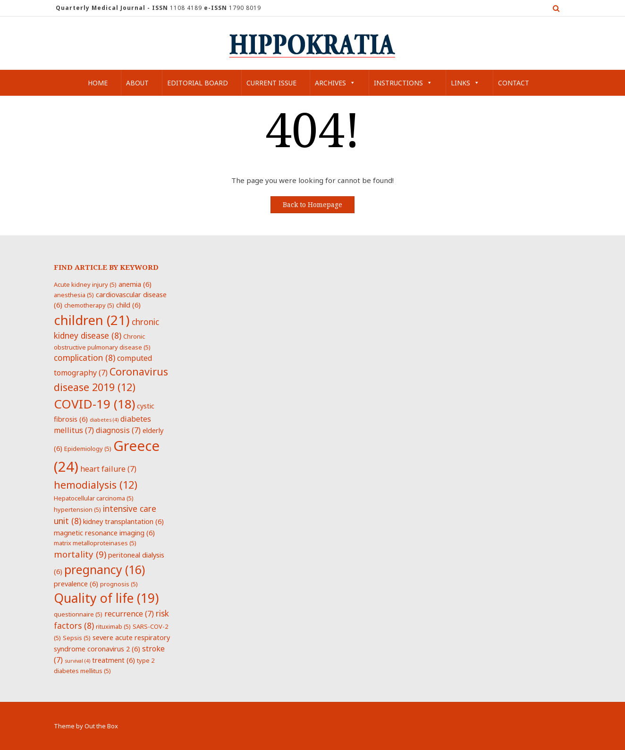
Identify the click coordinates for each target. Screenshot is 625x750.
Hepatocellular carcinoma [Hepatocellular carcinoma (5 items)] (94, 498)
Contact (513, 82)
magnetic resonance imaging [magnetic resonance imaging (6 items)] (104, 532)
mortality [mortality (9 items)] (80, 554)
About (137, 82)
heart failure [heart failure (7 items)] (108, 469)
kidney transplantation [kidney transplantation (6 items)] (123, 521)
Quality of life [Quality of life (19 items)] (106, 598)
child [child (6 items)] (128, 304)
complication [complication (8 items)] (84, 357)
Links (465, 83)
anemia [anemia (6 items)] (135, 284)
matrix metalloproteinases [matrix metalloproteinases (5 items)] (95, 543)
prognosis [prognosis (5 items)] (119, 584)
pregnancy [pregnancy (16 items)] (104, 569)
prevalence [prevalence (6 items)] (76, 583)
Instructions (403, 83)
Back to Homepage (312, 204)
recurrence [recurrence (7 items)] (129, 613)
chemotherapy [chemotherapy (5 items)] (89, 305)
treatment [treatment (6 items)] (113, 660)
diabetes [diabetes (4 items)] (104, 420)
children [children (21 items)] (92, 320)
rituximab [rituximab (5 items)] (113, 626)
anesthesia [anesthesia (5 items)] (74, 295)
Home (98, 82)
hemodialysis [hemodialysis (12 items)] (95, 485)
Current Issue (271, 82)
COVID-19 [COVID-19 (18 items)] (94, 403)
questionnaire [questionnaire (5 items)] (78, 614)
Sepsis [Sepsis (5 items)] (77, 637)
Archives (335, 83)
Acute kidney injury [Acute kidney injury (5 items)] (85, 284)
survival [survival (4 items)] (77, 661)
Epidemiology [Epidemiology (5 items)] (87, 448)
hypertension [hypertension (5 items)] (77, 509)
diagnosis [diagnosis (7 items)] (118, 430)
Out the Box (101, 726)
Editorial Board (197, 82)
